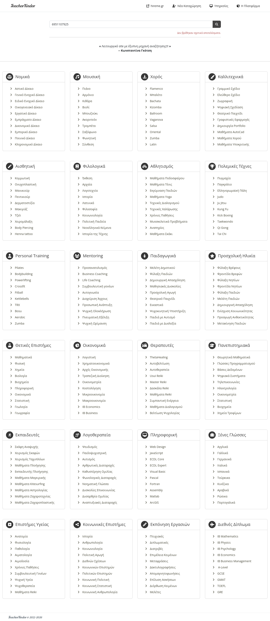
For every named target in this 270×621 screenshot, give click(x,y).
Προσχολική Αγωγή (163, 292)
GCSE (220, 573)
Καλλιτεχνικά (230, 76)
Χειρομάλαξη (23, 221)
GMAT (221, 580)
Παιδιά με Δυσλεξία (163, 323)
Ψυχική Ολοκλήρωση (96, 311)
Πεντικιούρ (22, 197)
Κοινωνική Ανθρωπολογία (99, 592)
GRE (220, 592)
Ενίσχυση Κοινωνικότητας (235, 311)
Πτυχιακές (157, 536)
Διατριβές (156, 549)
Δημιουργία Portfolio (231, 126)
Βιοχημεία (22, 382)
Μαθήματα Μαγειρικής (30, 478)
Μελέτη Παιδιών (228, 299)
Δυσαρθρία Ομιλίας (95, 496)
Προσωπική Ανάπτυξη (97, 305)
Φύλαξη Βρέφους (229, 268)
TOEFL (221, 586)
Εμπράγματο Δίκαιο (28, 120)
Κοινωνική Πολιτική (95, 580)
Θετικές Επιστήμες (33, 345)
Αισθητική (25, 166)
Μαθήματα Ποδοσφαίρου (167, 178)
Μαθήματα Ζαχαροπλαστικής (34, 502)
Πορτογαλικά (226, 502)
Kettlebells (22, 299)
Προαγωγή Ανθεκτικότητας (235, 317)
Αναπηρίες (157, 228)
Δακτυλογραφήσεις (163, 567)
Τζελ (18, 215)
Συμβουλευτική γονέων (98, 286)
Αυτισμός (88, 459)
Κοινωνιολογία (92, 215)
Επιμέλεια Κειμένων (163, 555)
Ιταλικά (222, 465)
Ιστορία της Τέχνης (95, 234)
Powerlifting (23, 280)
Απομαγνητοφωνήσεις (165, 573)
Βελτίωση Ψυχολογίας (165, 413)
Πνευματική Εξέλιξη (95, 317)
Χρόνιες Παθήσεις (162, 215)
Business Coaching (94, 274)
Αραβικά (223, 490)
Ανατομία (21, 536)
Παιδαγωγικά (163, 256)
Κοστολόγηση (91, 388)
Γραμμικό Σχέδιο (228, 89)
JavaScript (156, 453)
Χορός (156, 76)
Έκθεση (87, 178)
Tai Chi (221, 234)
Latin (153, 144)
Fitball (19, 292)
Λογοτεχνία (90, 190)
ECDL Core (157, 459)
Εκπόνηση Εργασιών (170, 524)
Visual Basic (158, 471)
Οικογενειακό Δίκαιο (29, 107)
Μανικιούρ (22, 190)
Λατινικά (88, 203)
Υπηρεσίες (219, 6)
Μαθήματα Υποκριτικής (233, 144)
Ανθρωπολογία (92, 542)
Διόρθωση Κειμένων (163, 586)
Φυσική (20, 363)
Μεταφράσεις (159, 561)
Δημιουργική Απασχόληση (167, 280)
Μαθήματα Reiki (161, 394)
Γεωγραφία (22, 413)
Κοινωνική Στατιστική (97, 586)
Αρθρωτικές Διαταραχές (98, 465)
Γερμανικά (224, 459)
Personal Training (32, 256)
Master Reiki (158, 382)
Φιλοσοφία (89, 209)
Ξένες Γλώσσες (232, 435)
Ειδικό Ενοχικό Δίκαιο (29, 101)
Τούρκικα (223, 478)
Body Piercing (24, 228)
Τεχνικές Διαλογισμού (164, 203)
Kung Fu (222, 209)
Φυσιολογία (23, 542)
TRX (17, 305)
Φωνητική (89, 138)
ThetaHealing (159, 357)
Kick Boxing (225, 215)
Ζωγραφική (225, 101)
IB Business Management (234, 561)
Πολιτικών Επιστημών (97, 573)
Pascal (154, 478)
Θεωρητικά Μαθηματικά (233, 357)
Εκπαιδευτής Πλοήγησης (31, 471)
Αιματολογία (23, 555)
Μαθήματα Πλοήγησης (30, 465)
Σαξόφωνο (89, 132)
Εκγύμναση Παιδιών (163, 190)
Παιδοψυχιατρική (94, 453)
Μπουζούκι (90, 113)
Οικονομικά (23, 394)
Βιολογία (21, 376)
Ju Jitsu (221, 203)
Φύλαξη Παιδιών (161, 274)
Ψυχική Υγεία (24, 580)
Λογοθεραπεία (97, 435)
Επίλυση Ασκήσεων (163, 580)
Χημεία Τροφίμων (229, 413)
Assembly (156, 490)
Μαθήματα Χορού (229, 138)
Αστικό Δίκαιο (24, 89)
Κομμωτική (22, 178)
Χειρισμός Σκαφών (27, 453)
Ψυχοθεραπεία (25, 586)
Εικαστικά (156, 305)
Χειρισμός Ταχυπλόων (30, 459)
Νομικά (22, 76)
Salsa (153, 126)
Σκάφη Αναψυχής (26, 447)
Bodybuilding (24, 274)
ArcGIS (154, 502)
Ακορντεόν (89, 120)
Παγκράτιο (224, 184)
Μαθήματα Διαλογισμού (166, 407)
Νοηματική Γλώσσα (95, 484)
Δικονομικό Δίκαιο (27, 126)
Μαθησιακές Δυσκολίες (165, 286)
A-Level (222, 567)
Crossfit (20, 286)
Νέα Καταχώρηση (186, 6)
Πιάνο (86, 89)
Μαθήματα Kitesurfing (30, 484)
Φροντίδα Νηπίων (229, 286)
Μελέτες (155, 592)
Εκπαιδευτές (27, 435)
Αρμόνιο (88, 95)
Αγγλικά (222, 447)
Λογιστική (89, 357)
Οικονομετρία (91, 382)
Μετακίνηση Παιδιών (231, 323)
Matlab (154, 496)
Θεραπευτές (162, 345)
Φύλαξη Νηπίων (228, 280)
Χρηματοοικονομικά (96, 363)
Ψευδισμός (89, 447)
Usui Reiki (156, 376)
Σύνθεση (88, 144)
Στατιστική (22, 401)
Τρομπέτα (89, 126)
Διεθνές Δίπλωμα (234, 524)
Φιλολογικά (94, 166)
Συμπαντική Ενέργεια (164, 401)
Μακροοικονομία (93, 401)
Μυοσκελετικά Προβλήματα (168, 221)
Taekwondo (225, 221)
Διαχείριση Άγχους (95, 299)
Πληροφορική (24, 388)
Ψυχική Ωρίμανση (94, 323)
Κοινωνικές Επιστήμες (104, 524)
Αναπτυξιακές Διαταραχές (99, 502)
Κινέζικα (223, 484)
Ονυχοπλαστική (25, 184)
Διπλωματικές (159, 542)
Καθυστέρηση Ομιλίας (97, 471)
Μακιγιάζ (21, 209)
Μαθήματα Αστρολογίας (31, 490)
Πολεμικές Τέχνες (234, 166)
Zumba (154, 138)
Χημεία (19, 370)
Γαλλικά (222, 453)
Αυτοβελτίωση (159, 363)
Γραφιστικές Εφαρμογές (233, 120)
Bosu (18, 311)
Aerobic (20, 317)
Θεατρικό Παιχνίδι (230, 113)
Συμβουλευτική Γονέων (30, 573)
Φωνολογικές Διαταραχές (99, 478)
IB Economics (91, 407)
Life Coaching (91, 280)
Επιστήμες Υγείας (32, 524)
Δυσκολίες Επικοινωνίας (98, 490)
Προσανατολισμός (94, 268)
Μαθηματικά (23, 357)
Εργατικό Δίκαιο (26, 113)
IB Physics (224, 542)
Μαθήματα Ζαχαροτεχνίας (32, 496)
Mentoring (93, 256)
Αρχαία (87, 184)
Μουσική (91, 76)
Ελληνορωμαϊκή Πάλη (232, 190)
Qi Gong (222, 228)
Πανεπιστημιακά (234, 345)
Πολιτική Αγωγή (93, 555)
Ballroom (156, 113)
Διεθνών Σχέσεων (94, 561)
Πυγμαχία (224, 178)
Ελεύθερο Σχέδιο (228, 95)
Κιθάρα (87, 101)
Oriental (155, 132)
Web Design (158, 447)
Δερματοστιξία (24, 203)
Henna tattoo (24, 234)
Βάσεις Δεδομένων (229, 370)
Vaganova (156, 120)
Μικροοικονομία (93, 394)
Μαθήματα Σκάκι (161, 234)
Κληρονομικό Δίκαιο (28, 144)
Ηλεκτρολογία (226, 388)
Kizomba (155, 107)
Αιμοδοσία (22, 561)
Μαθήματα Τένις (161, 184)
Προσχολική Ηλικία (236, 256)
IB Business (90, 413)
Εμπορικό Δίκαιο (26, 132)
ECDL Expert (158, 465)
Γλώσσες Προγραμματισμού (236, 363)
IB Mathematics (227, 536)
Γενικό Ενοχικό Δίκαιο (29, 95)
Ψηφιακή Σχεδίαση (230, 107)
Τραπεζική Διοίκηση (95, 376)
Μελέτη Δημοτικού (162, 268)
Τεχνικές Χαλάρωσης (164, 209)
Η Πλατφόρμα (248, 6)
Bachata (155, 101)
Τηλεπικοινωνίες (228, 382)
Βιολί (85, 107)
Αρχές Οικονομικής (95, 370)
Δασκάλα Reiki (159, 388)
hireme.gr (155, 6)
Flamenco (156, 89)
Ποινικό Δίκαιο (25, 138)
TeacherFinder (23, 6)
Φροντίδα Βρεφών (229, 274)
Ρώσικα (222, 496)
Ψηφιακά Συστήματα (231, 376)
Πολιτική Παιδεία (94, 221)
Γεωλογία (21, 407)
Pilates (19, 268)
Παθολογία (22, 549)
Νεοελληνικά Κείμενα (96, 228)
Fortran (155, 484)
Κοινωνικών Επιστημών (98, 567)
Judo (220, 197)
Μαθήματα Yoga (161, 197)
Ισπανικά (223, 471)
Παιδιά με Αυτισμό (162, 317)
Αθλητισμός (161, 166)
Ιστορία (87, 197)
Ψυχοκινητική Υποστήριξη (168, 311)
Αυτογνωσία (90, 292)
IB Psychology (226, 549)
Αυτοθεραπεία (159, 370)
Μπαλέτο (156, 95)
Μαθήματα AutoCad (230, 132)
